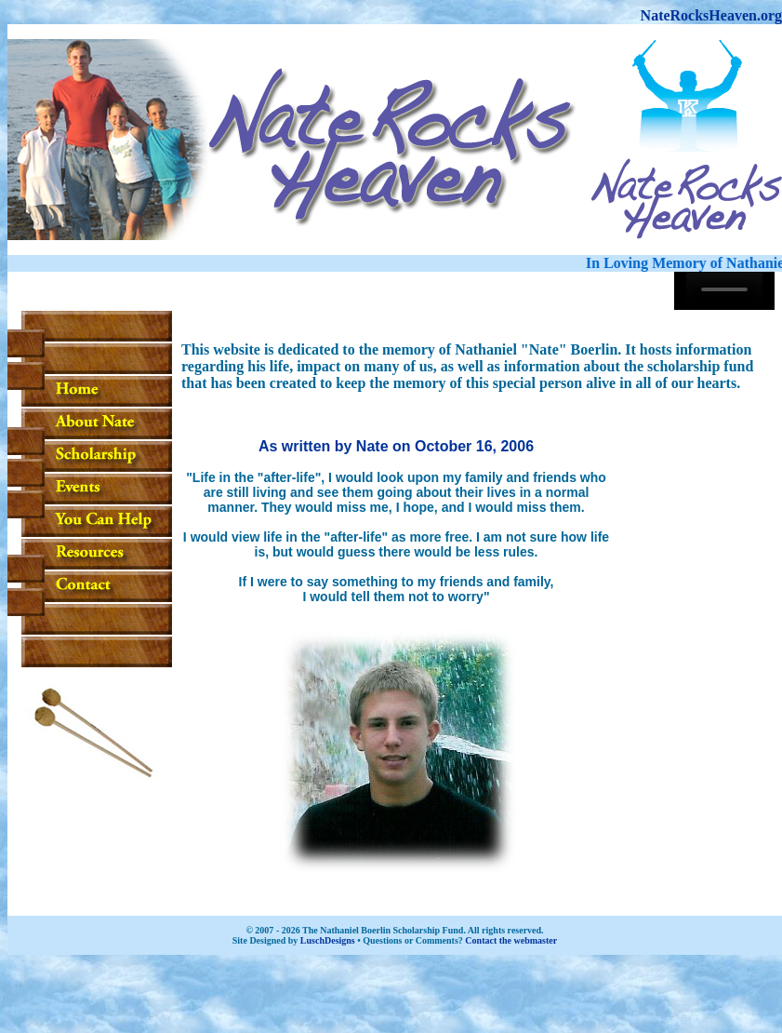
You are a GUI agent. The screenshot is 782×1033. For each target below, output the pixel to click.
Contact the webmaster (511, 940)
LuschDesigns (327, 940)
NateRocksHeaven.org (711, 15)
